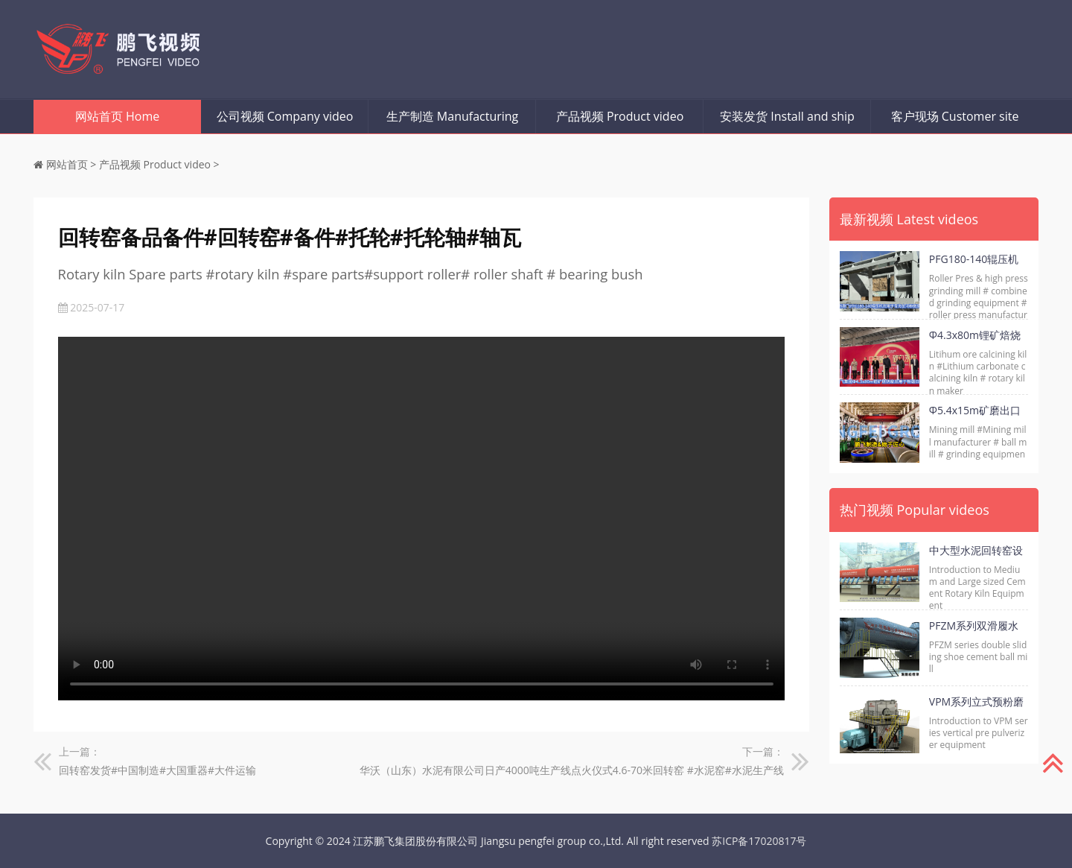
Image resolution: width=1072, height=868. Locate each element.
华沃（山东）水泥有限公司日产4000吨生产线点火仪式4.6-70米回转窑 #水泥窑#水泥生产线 (572, 770)
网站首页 (67, 164)
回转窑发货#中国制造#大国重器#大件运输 (157, 770)
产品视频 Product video (620, 116)
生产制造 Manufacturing (452, 116)
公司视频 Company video (285, 116)
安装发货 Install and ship (787, 116)
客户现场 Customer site (955, 116)
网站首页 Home (117, 116)
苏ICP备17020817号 (759, 841)
